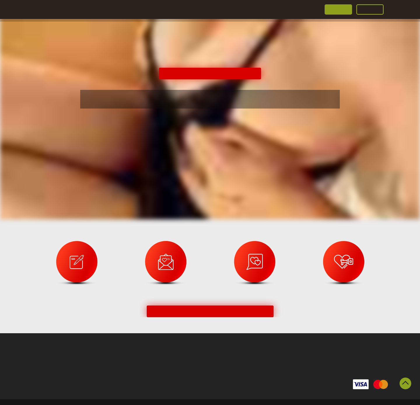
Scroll (405, 383)
